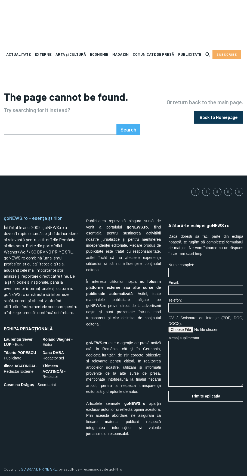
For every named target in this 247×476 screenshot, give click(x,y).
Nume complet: (205, 268)
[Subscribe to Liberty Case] (226, 54)
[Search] (129, 128)
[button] (207, 54)
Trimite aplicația (206, 395)
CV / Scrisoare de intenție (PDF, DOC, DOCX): (205, 322)
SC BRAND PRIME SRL (39, 467)
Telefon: (205, 304)
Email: (205, 286)
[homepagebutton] (218, 116)
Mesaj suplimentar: (205, 359)
